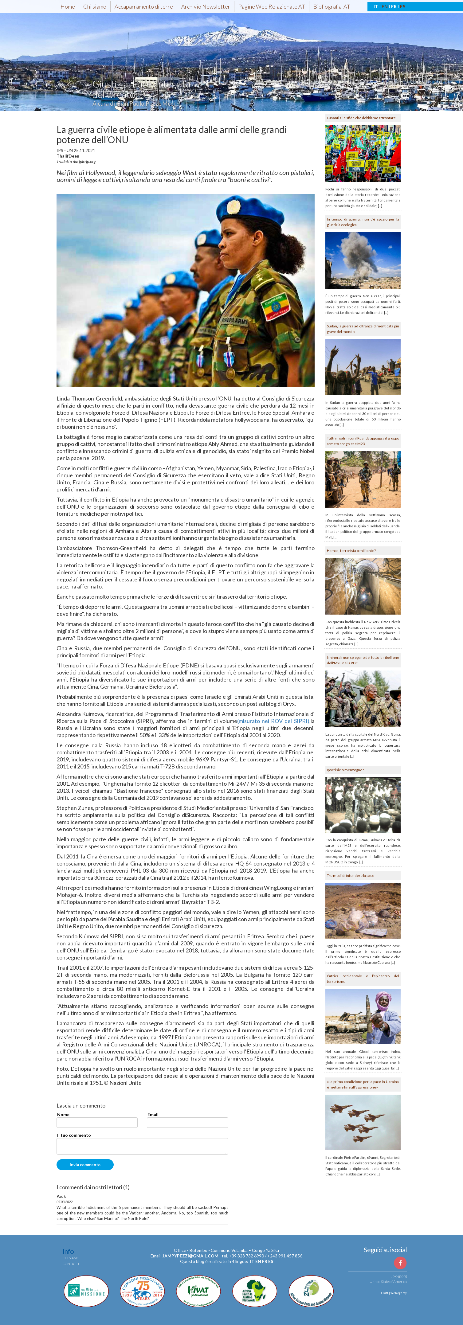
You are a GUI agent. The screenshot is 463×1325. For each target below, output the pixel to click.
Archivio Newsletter (205, 6)
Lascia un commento (81, 1106)
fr (264, 1261)
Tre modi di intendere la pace (350, 875)
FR (394, 6)
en (258, 1261)
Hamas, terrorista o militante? (351, 550)
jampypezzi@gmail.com (190, 1255)
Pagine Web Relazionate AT (271, 6)
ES (402, 6)
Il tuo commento (74, 1135)
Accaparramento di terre (144, 6)
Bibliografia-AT (331, 6)
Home (68, 6)
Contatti (71, 1264)
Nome (63, 1114)
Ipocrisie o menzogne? (345, 770)
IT (376, 6)
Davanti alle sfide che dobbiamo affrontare (361, 117)
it (252, 1261)
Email (153, 1114)
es (270, 1261)
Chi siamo (94, 6)
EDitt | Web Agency (393, 1293)
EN (385, 6)
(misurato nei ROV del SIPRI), (274, 720)
